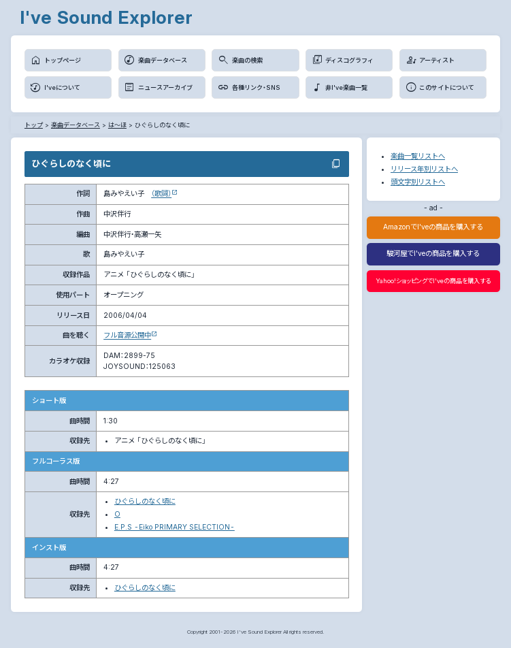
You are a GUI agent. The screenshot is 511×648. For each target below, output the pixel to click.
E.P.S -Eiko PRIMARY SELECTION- (174, 527)
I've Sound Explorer (106, 17)
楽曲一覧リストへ (418, 156)
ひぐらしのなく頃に (145, 501)
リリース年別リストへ (424, 169)
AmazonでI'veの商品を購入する (433, 227)
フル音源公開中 (127, 335)
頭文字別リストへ (418, 182)
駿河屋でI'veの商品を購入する (433, 253)
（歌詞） (161, 193)
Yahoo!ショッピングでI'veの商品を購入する (433, 281)
